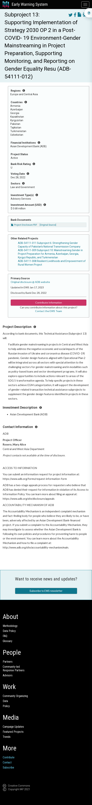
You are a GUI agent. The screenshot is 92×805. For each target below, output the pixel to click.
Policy (6, 706)
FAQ (5, 636)
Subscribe (8, 767)
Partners (7, 661)
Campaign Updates (13, 726)
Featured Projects (13, 731)
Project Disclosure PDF (24, 225)
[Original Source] (48, 225)
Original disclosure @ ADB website (30, 281)
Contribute (8, 757)
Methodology (10, 626)
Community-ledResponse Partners (13, 668)
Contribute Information (48, 302)
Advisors (7, 675)
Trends (7, 737)
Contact (7, 762)
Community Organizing (15, 696)
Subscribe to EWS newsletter (46, 590)
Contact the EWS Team (48, 311)
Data (5, 701)
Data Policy (9, 631)
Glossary (7, 641)
